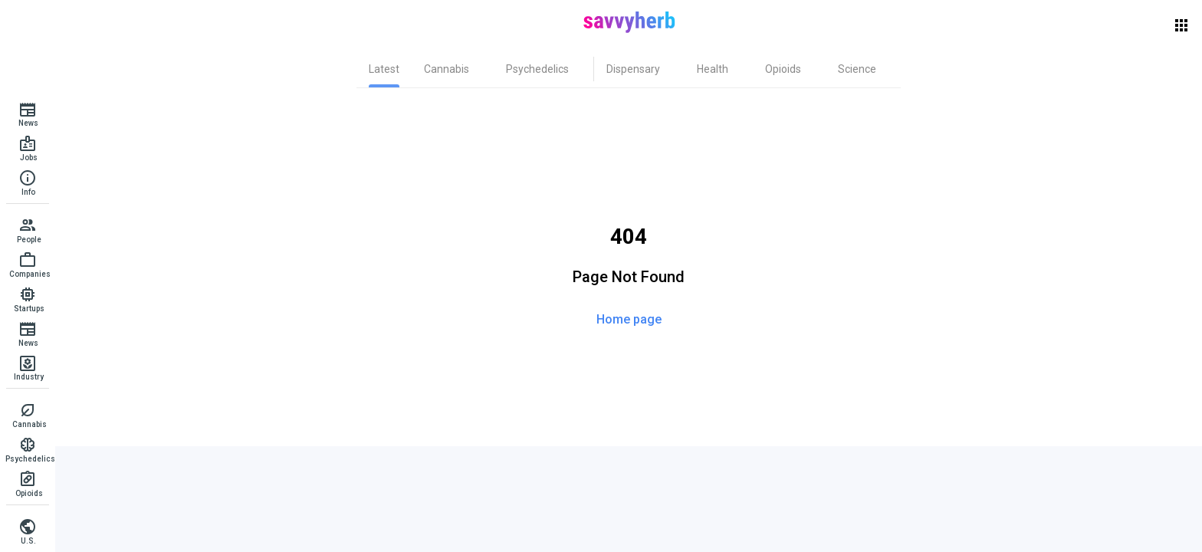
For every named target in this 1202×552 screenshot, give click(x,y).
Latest (384, 69)
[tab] (384, 69)
